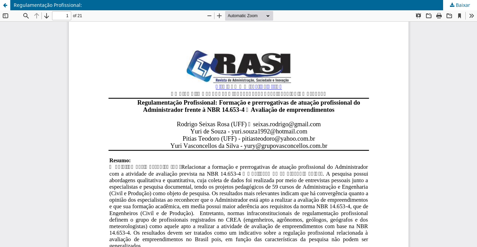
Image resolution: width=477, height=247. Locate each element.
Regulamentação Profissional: (48, 5)
